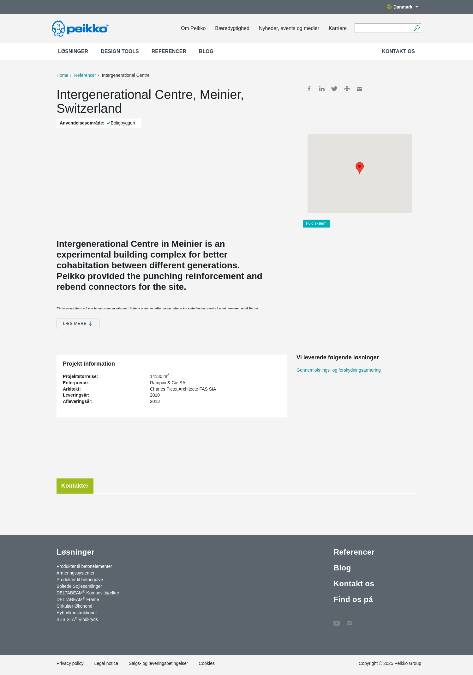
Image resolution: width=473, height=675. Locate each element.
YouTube (336, 620)
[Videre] (417, 28)
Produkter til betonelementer (84, 566)
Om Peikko (193, 28)
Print (347, 89)
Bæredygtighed (232, 28)
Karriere (338, 28)
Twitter (334, 89)
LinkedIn (322, 89)
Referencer (169, 51)
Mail (359, 89)
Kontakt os (398, 51)
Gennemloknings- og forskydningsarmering (338, 370)
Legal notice (106, 663)
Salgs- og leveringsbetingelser (158, 663)
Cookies (207, 663)
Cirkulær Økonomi (74, 606)
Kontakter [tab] (75, 486)
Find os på (353, 599)
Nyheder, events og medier (289, 28)
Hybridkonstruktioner (77, 612)
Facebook (309, 89)
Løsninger (73, 51)
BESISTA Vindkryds (77, 619)
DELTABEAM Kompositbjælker (88, 592)
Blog (206, 51)
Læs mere (78, 323)
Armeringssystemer (76, 572)
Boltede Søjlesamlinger (79, 586)
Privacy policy (70, 663)
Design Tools (120, 51)
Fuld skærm (316, 223)
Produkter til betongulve (80, 579)
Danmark (402, 6)
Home (62, 75)
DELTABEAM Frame (78, 599)
